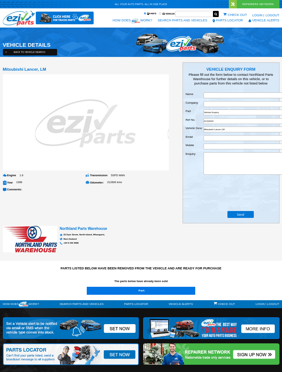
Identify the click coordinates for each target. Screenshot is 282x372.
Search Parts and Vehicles (182, 20)
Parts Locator (228, 20)
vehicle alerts (263, 20)
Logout (272, 15)
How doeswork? (21, 304)
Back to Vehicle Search (25, 52)
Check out (237, 15)
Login (257, 15)
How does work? (132, 21)
